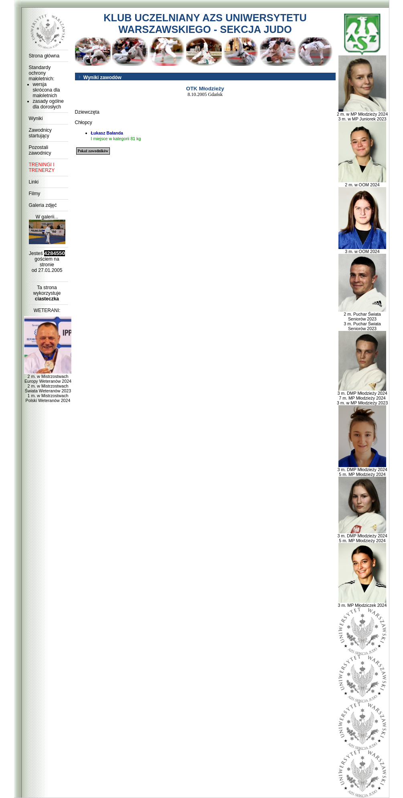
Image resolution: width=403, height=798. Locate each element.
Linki (34, 182)
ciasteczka (47, 299)
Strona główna (44, 56)
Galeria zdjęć (43, 205)
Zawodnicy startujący (40, 133)
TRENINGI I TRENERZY (42, 167)
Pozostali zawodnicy (40, 150)
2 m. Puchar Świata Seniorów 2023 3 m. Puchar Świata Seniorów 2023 (362, 319)
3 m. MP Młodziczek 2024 (362, 603)
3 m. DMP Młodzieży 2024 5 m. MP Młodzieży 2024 (362, 470)
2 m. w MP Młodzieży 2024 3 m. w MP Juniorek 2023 (362, 114)
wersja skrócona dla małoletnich (46, 90)
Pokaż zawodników (93, 151)
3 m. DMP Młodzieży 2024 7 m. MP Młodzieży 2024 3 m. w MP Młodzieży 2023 (362, 396)
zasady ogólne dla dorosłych (48, 104)
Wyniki (36, 118)
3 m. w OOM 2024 (362, 249)
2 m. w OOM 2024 (362, 182)
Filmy (35, 193)
